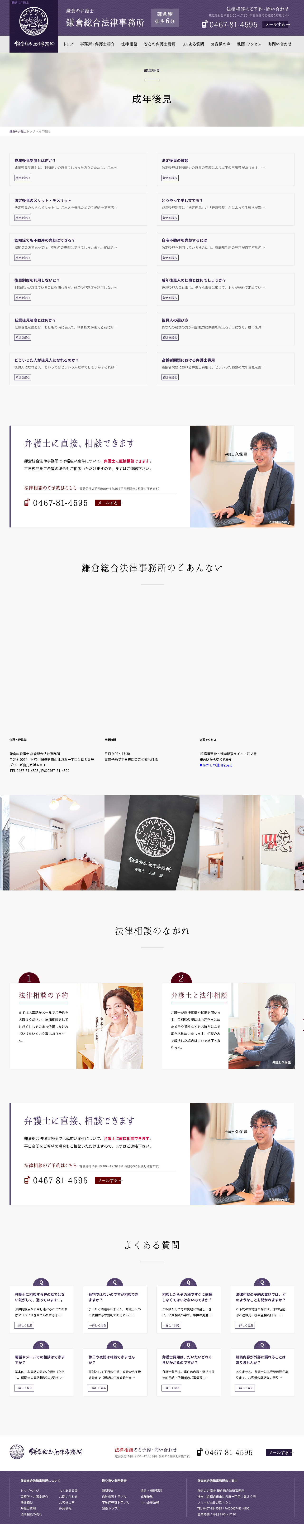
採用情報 (65, 1508)
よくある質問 (68, 1490)
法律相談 (26, 1502)
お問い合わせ (68, 1496)
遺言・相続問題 (151, 1490)
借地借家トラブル (114, 1496)
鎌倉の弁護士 (18, 131)
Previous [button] (25, 843)
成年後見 (147, 1496)
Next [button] (279, 842)
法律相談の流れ (31, 1514)
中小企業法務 (150, 1502)
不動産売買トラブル (116, 1502)
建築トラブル (111, 1508)
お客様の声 (67, 1502)
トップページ (29, 1490)
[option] (57, 842)
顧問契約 (108, 1490)
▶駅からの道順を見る (216, 764)
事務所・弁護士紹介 (34, 1496)
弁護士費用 (28, 1508)
